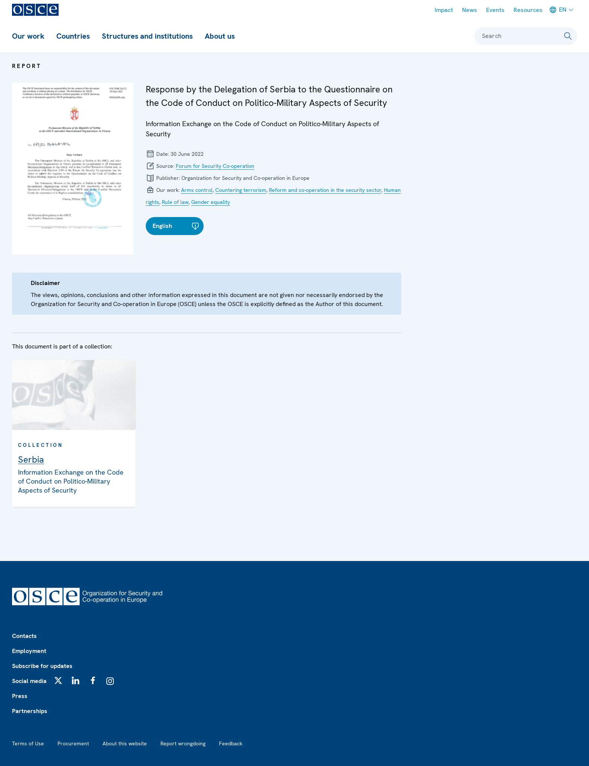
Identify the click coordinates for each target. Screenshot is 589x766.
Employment (29, 651)
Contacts (24, 636)
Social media (29, 681)
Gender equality (210, 202)
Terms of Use (28, 743)
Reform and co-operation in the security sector (325, 190)
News (469, 10)
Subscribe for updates (42, 666)
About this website (125, 743)
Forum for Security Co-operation (215, 166)
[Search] (568, 36)
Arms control (197, 190)
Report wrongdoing (182, 743)
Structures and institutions (147, 36)
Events (495, 10)
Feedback (230, 743)
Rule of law (175, 202)
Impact (444, 10)
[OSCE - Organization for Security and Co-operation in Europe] (35, 10)
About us (220, 36)
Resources (527, 10)
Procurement (73, 743)
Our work (28, 36)
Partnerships (29, 711)
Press (19, 696)
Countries (73, 36)
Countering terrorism (240, 190)
